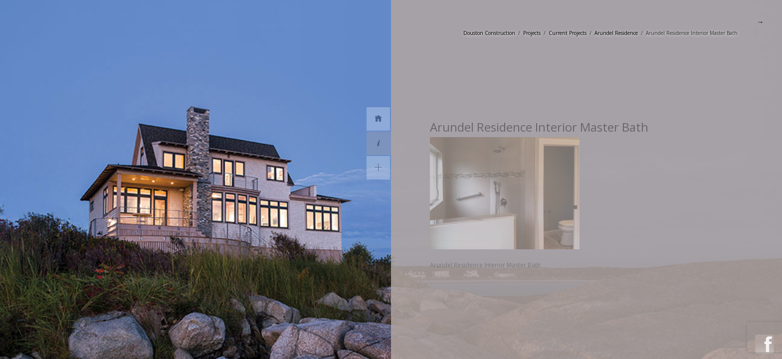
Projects (532, 32)
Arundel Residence (616, 32)
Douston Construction (489, 32)
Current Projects (567, 32)
